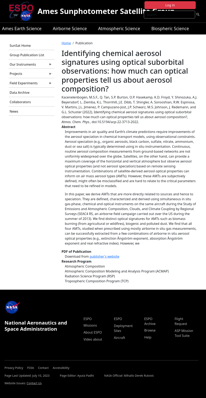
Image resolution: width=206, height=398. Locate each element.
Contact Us (34, 383)
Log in (170, 5)
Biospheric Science (170, 28)
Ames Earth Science (21, 28)
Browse (150, 330)
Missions (90, 325)
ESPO (88, 319)
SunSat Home (20, 45)
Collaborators (20, 102)
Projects (30, 74)
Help (147, 337)
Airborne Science (70, 28)
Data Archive (20, 92)
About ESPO (93, 332)
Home (66, 43)
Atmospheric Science (119, 28)
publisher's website (104, 256)
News (14, 111)
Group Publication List (27, 55)
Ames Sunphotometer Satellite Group (106, 11)
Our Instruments (30, 65)
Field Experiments (30, 84)
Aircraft (119, 337)
